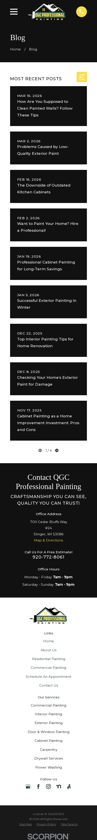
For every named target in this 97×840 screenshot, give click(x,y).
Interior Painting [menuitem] (48, 714)
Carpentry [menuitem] (48, 749)
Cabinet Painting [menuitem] (48, 741)
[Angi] (68, 786)
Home (48, 641)
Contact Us (48, 685)
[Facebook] (38, 786)
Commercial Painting (48, 668)
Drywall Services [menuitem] (48, 758)
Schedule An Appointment (48, 676)
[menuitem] (25, 824)
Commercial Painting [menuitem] (48, 705)
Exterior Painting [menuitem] (49, 723)
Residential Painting (48, 659)
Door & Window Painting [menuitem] (48, 732)
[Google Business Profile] (28, 786)
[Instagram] (48, 786)
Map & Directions (48, 540)
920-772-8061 (48, 557)
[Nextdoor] (58, 786)
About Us (48, 650)
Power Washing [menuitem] (48, 767)
